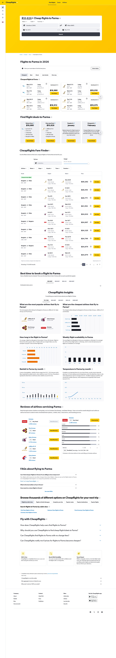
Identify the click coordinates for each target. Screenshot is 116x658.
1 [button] (83, 264)
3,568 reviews (32, 424)
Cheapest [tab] (24, 75)
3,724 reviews (32, 442)
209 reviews (32, 460)
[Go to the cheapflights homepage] (12, 2)
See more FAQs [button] (49, 491)
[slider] (88, 164)
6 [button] (97, 264)
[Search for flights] (3, 7)
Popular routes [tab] (70, 502)
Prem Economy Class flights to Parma (84, 510)
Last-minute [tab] (45, 75)
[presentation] (60, 18)
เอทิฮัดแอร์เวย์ (32, 446)
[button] (3, 2)
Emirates (31, 419)
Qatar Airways (32, 437)
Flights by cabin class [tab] (27, 502)
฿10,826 (27, 18)
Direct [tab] (37, 75)
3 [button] (90, 264)
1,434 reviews (32, 451)
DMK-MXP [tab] (71, 281)
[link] (30, 140)
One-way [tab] (54, 75)
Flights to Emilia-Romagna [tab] (43, 502)
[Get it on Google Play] (93, 598)
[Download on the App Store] (93, 602)
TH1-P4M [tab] (46, 300)
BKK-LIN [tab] (64, 281)
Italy (30, 54)
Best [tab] (31, 75)
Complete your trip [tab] (58, 502)
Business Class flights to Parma (55, 510)
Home (21, 54)
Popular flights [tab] (95, 502)
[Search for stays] (3, 10)
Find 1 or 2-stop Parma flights (29, 481)
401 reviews (32, 433)
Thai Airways (32, 428)
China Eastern (32, 455)
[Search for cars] (3, 14)
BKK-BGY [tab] (57, 281)
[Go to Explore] (3, 17)
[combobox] (25, 21)
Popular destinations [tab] (82, 502)
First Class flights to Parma (27, 510)
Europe (25, 54)
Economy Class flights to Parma (29, 512)
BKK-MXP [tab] (49, 281)
